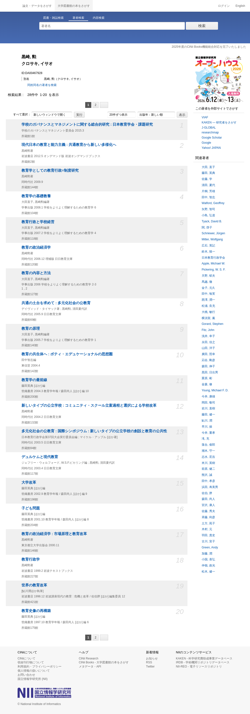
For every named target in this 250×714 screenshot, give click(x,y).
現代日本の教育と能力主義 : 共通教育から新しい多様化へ (68, 145)
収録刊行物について (31, 662)
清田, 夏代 (208, 185)
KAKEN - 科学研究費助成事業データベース (204, 658)
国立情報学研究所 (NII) (33, 679)
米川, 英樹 (208, 463)
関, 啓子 (207, 227)
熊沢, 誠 (207, 475)
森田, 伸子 (208, 366)
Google (206, 142)
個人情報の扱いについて (34, 670)
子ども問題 (30, 508)
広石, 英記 (208, 245)
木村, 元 (207, 529)
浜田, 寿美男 (210, 487)
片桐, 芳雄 (208, 191)
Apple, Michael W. (213, 263)
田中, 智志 (208, 197)
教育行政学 (30, 559)
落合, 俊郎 (208, 444)
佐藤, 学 (207, 179)
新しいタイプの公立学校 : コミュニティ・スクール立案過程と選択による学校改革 (88, 405)
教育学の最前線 (34, 380)
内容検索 (98, 17)
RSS (149, 662)
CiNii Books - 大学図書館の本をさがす (104, 662)
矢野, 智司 (208, 209)
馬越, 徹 (207, 281)
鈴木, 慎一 (208, 251)
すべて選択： (19, 115)
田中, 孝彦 (208, 481)
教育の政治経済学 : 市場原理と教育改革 (54, 534)
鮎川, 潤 (207, 420)
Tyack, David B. (212, 221)
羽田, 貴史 (208, 535)
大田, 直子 (208, 167)
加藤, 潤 (207, 553)
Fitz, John (208, 330)
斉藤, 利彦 (208, 517)
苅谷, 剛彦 (208, 360)
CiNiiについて (26, 658)
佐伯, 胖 (207, 493)
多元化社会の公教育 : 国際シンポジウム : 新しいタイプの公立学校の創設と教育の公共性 (94, 431)
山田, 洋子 (208, 348)
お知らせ (152, 658)
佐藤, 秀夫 (208, 511)
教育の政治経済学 (36, 247)
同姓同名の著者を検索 (42, 85)
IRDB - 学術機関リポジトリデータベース (202, 662)
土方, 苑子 (208, 523)
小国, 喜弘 (208, 559)
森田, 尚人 (208, 499)
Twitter (150, 666)
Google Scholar (212, 137)
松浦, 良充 (208, 306)
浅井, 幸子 (208, 336)
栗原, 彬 (207, 378)
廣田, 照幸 (208, 354)
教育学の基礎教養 (36, 196)
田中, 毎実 (208, 293)
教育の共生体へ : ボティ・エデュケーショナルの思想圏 (67, 354)
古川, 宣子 (208, 541)
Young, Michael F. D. (215, 390)
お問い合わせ (26, 674)
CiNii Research (88, 658)
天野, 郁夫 (208, 275)
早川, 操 (207, 426)
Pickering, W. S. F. (213, 269)
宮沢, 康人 (208, 505)
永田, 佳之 (208, 342)
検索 (202, 26)
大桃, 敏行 (208, 312)
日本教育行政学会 (213, 257)
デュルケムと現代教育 (39, 457)
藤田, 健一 (208, 414)
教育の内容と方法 (36, 273)
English (240, 6)
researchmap (210, 132)
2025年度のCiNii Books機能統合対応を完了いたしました (209, 46)
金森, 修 (207, 384)
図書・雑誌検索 (53, 17)
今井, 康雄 (208, 396)
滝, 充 (205, 438)
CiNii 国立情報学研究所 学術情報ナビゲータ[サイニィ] (10, 6)
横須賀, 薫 (208, 318)
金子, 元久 (208, 288)
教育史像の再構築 (36, 611)
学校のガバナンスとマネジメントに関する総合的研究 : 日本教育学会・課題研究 (87, 124)
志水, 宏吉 (208, 457)
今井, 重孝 (208, 432)
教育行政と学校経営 (37, 222)
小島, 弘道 (208, 215)
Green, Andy (210, 547)
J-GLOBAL (209, 127)
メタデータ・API (90, 666)
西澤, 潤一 (208, 299)
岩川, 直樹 (208, 408)
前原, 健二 (208, 468)
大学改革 (28, 482)
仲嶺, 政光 (208, 565)
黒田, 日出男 (210, 372)
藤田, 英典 (208, 173)
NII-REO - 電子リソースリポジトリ (199, 666)
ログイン (224, 6)
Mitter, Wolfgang (212, 239)
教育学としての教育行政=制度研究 (50, 170)
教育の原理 (30, 328)
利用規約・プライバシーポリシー (40, 666)
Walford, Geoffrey (213, 203)
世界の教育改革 (34, 585)
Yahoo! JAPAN (211, 148)
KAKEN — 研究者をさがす (219, 122)
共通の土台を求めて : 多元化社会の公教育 (56, 303)
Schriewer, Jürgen (213, 233)
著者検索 (78, 17)
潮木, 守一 (208, 450)
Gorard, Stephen (212, 324)
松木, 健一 (208, 571)
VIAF (205, 117)
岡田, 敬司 (208, 402)
